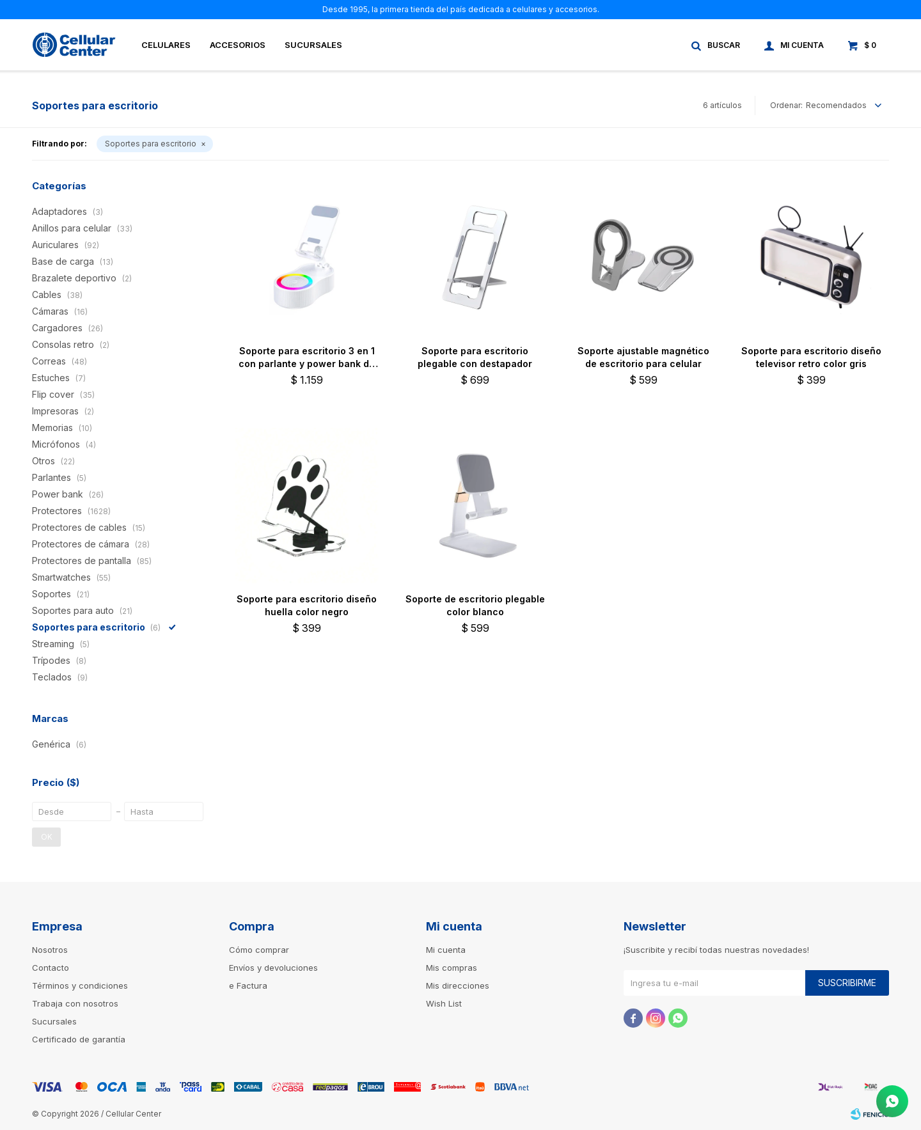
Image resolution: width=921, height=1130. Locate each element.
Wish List (444, 1003)
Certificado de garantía (78, 1039)
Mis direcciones (457, 985)
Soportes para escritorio (150, 143)
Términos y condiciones (80, 985)
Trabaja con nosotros (75, 1003)
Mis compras (451, 967)
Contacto (50, 967)
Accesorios (237, 45)
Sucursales (313, 45)
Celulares (166, 45)
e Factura (248, 985)
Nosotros (50, 950)
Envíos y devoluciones (273, 967)
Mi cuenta (446, 950)
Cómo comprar (259, 950)
